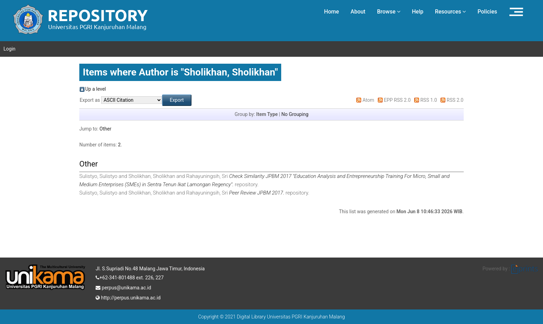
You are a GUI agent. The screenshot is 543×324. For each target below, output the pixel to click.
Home (331, 11)
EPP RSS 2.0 (397, 100)
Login (9, 49)
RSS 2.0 (455, 100)
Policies (487, 11)
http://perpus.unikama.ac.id (128, 297)
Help (417, 11)
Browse (388, 11)
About (357, 11)
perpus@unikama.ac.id (123, 287)
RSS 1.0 (428, 100)
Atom (368, 100)
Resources (450, 11)
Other (105, 129)
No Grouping (294, 114)
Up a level (95, 89)
